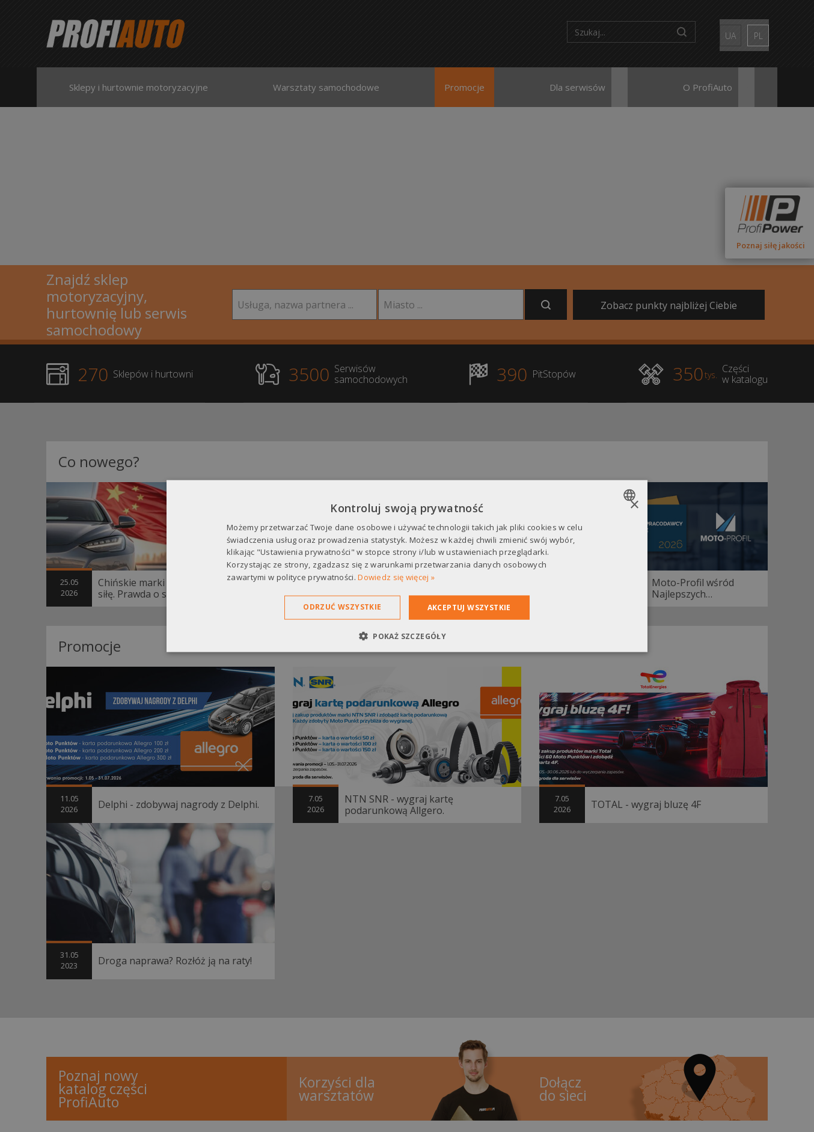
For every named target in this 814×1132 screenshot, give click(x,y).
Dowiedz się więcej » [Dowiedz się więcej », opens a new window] (396, 577)
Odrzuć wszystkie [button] (342, 606)
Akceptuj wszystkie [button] (469, 607)
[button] (407, 636)
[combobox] (630, 495)
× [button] (633, 504)
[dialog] (407, 566)
